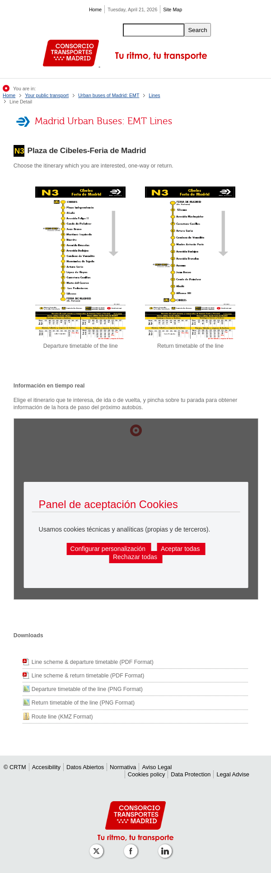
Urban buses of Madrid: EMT (108, 95)
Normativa (123, 767)
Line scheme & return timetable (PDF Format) (88, 675)
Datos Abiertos (85, 767)
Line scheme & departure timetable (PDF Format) (93, 662)
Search (197, 30)
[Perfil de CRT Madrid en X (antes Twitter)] (98, 846)
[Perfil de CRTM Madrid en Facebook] (132, 846)
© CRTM (15, 767)
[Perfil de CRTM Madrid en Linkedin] (166, 846)
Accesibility (46, 767)
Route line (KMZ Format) (62, 717)
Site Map (172, 9)
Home (95, 9)
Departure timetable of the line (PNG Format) (87, 689)
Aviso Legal (157, 767)
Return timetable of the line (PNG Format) (83, 703)
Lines (154, 95)
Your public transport (47, 95)
